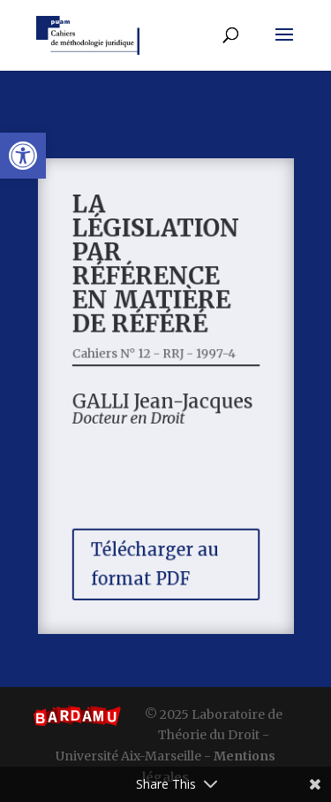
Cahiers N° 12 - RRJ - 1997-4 (154, 355)
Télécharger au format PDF (155, 556)
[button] (23, 156)
